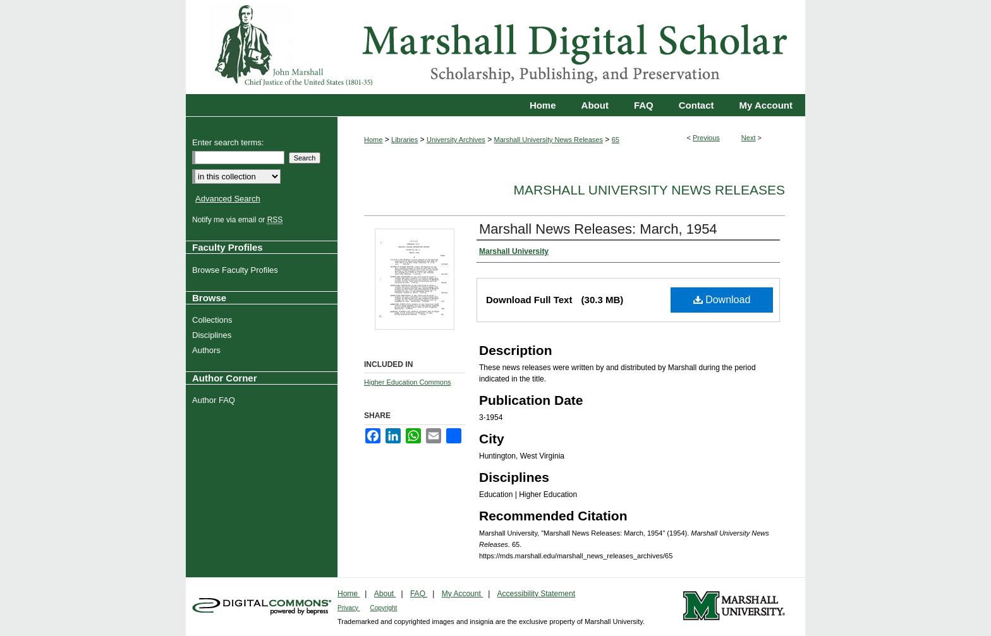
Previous (706, 137)
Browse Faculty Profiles (236, 270)
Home (373, 139)
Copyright (384, 607)
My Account (462, 593)
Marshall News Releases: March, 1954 (598, 229)
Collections (214, 320)
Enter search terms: (228, 142)
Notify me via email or (239, 219)
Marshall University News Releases (548, 139)
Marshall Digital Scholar (495, 47)
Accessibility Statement (536, 593)
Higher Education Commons (407, 382)
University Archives (456, 139)
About (385, 593)
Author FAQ (215, 400)
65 (615, 139)
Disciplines (213, 335)
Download (722, 299)
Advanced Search (227, 198)
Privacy (348, 607)
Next (748, 137)
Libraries (404, 139)
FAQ (418, 593)
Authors (208, 350)
